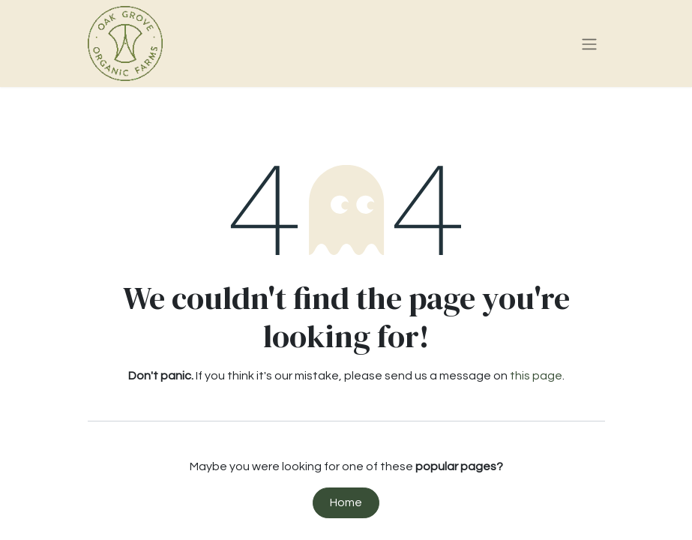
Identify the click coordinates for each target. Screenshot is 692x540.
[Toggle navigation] (589, 44)
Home (346, 502)
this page (536, 376)
